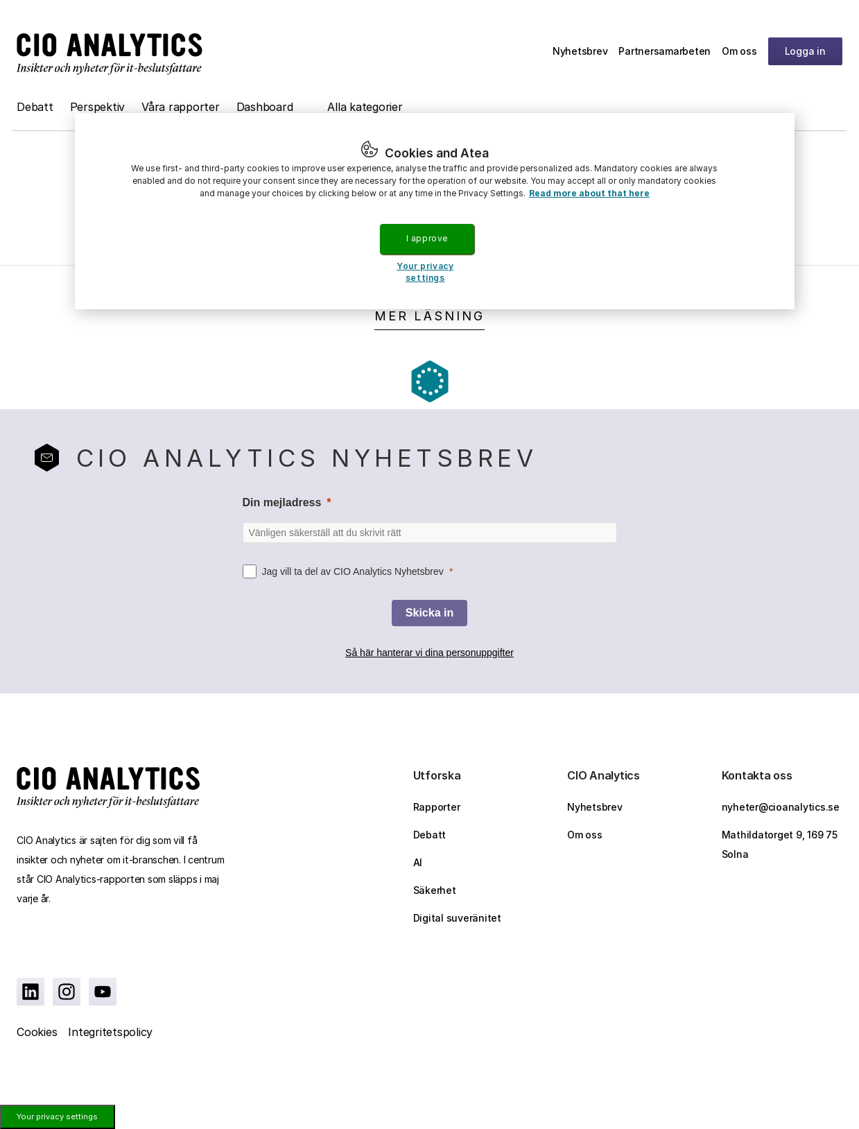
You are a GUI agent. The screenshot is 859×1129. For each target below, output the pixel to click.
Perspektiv (97, 107)
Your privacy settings (57, 1116)
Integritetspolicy (110, 1032)
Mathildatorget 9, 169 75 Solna (780, 844)
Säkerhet (434, 890)
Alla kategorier (364, 107)
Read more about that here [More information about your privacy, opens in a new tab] (589, 193)
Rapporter (436, 807)
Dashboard (264, 107)
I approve (427, 238)
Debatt (35, 107)
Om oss (739, 51)
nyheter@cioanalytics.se (781, 807)
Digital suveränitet (457, 918)
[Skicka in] (429, 613)
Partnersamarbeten (664, 51)
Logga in (805, 51)
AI (418, 862)
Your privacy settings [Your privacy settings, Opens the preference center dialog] (425, 272)
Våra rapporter (180, 107)
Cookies (37, 1032)
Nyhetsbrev (580, 51)
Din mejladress (282, 502)
